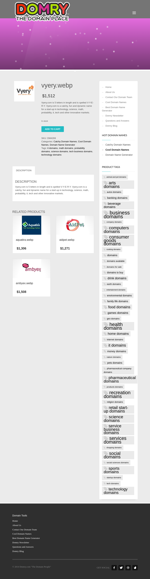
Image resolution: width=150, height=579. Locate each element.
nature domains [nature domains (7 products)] (114, 357)
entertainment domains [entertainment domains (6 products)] (115, 290)
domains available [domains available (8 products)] (116, 261)
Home (108, 87)
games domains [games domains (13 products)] (118, 313)
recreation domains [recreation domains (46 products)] (117, 394)
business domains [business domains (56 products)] (117, 214)
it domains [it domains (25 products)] (117, 345)
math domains (66, 148)
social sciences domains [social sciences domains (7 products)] (118, 462)
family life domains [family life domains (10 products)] (117, 301)
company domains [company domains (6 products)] (113, 222)
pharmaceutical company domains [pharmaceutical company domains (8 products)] (117, 370)
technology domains (51, 154)
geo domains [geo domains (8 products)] (113, 318)
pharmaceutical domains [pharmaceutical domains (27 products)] (120, 379)
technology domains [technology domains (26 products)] (116, 491)
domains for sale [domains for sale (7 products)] (114, 267)
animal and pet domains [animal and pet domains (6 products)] (116, 177)
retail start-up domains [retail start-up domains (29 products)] (116, 409)
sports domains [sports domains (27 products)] (112, 470)
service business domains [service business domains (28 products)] (112, 429)
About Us (110, 92)
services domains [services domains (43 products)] (115, 440)
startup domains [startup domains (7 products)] (114, 477)
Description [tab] (23, 170)
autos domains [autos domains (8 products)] (114, 192)
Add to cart (52, 129)
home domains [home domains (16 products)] (118, 333)
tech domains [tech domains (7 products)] (113, 483)
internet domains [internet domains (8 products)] (115, 339)
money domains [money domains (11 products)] (116, 351)
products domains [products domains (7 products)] (115, 387)
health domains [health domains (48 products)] (113, 326)
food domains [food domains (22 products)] (119, 307)
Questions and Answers (117, 120)
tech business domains (80, 151)
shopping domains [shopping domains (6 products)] (114, 447)
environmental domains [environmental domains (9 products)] (119, 295)
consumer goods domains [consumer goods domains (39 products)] (116, 240)
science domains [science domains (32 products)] (113, 418)
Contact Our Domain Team (118, 97)
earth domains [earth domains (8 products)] (114, 284)
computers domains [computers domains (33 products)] (116, 229)
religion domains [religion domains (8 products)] (115, 402)
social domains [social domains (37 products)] (112, 455)
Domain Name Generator (62, 144)
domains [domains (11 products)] (112, 255)
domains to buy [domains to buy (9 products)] (115, 272)
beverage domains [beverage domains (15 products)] (112, 205)
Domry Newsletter (114, 115)
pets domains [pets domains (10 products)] (114, 362)
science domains (59, 151)
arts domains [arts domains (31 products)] (112, 184)
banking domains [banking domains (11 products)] (117, 197)
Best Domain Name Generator (113, 109)
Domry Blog (111, 125)
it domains (52, 148)
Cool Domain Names (115, 102)
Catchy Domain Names (65, 141)
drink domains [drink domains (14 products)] (117, 278)
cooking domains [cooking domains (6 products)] (113, 249)
